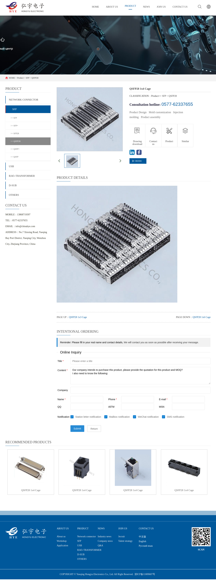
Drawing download (137, 142)
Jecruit (121, 536)
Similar (185, 141)
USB (11, 166)
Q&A (100, 545)
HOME (12, 78)
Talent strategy (125, 541)
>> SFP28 (15, 133)
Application (62, 545)
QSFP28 (35, 78)
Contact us (153, 142)
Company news (105, 541)
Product (20, 78)
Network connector (23, 99)
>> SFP (14, 118)
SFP (27, 78)
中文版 (142, 536)
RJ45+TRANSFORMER (22, 175)
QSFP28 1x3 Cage (78, 317)
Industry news (104, 536)
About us (63, 528)
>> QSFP (14, 157)
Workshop (61, 541)
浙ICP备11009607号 (145, 574)
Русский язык (146, 546)
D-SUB (13, 185)
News (101, 528)
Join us (122, 528)
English (142, 541)
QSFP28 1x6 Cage (201, 317)
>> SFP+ (14, 125)
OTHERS (14, 195)
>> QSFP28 (15, 141)
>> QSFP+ (15, 149)
